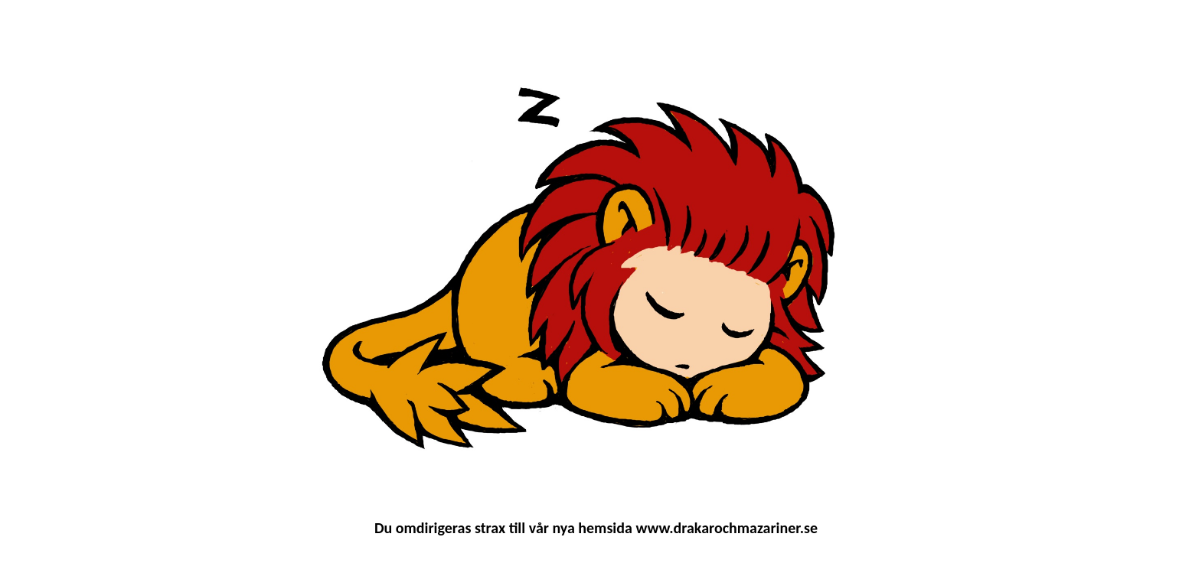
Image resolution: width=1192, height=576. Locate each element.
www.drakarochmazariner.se (726, 528)
